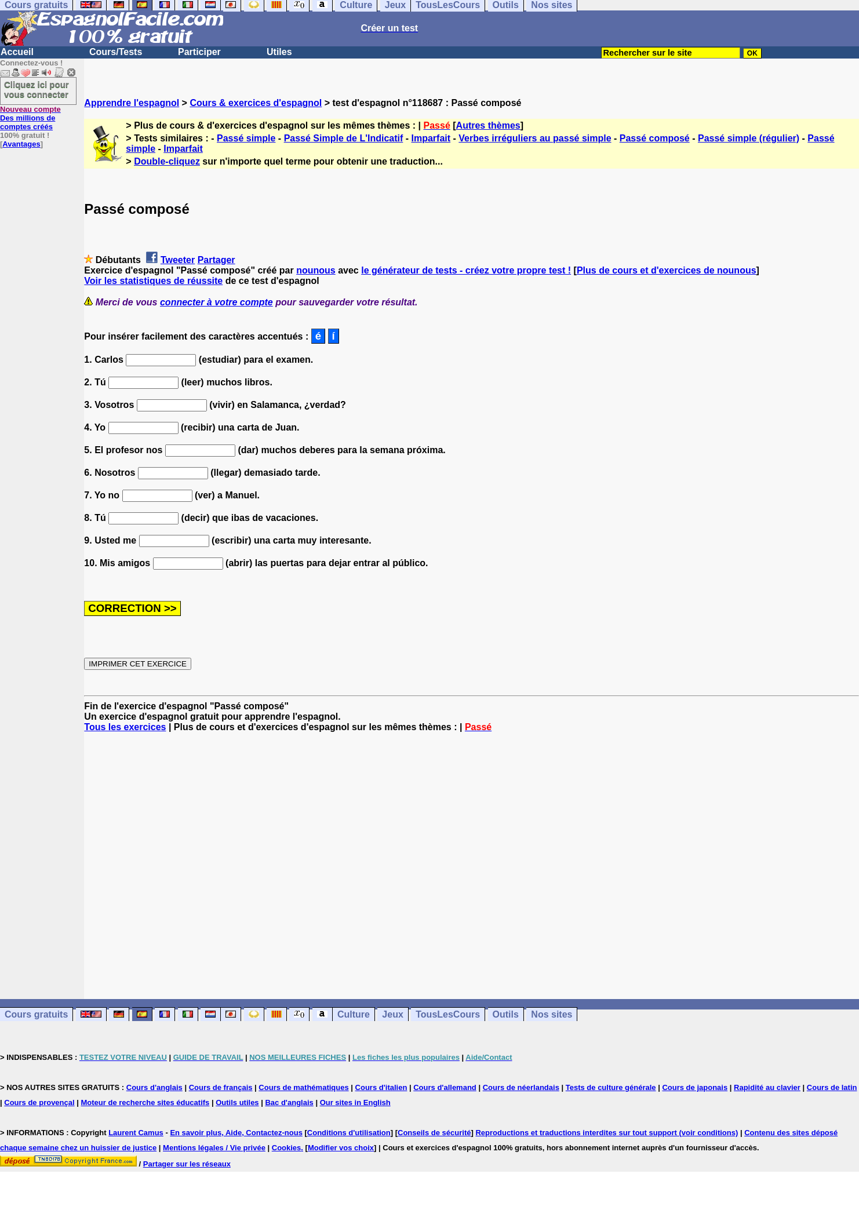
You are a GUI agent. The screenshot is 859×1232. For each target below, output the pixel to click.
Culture (353, 1014)
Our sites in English (355, 1102)
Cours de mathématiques (303, 1087)
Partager (216, 260)
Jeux (392, 1014)
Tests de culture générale (611, 1087)
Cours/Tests (115, 52)
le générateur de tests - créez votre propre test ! (466, 270)
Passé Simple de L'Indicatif (343, 138)
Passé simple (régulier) (748, 138)
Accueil (17, 52)
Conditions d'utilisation (349, 1132)
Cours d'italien (381, 1087)
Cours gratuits (36, 1014)
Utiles (279, 52)
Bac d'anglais (289, 1102)
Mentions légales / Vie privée (214, 1147)
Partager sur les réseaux (187, 1164)
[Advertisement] (472, 866)
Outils (506, 1014)
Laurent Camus (135, 1132)
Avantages (21, 144)
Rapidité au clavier (767, 1087)
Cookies (286, 1147)
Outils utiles (237, 1102)
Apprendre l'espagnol (131, 103)
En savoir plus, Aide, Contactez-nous (236, 1132)
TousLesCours (448, 1014)
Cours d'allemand (444, 1087)
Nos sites (551, 1014)
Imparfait (431, 138)
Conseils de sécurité (434, 1132)
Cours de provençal (39, 1102)
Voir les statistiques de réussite (153, 281)
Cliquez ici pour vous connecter (36, 89)
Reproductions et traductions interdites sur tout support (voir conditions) (606, 1132)
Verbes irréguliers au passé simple (534, 138)
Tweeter (178, 260)
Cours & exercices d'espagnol (256, 103)
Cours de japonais (694, 1087)
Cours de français (221, 1087)
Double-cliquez (167, 161)
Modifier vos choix (341, 1147)
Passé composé (655, 138)
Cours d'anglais (154, 1087)
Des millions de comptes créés (30, 118)
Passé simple (246, 138)
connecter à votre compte (216, 302)
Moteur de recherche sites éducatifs (145, 1102)
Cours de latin (832, 1087)
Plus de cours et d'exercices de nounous (666, 270)
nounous (316, 270)
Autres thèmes (488, 125)
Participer (199, 52)
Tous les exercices (125, 727)
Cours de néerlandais (521, 1087)
